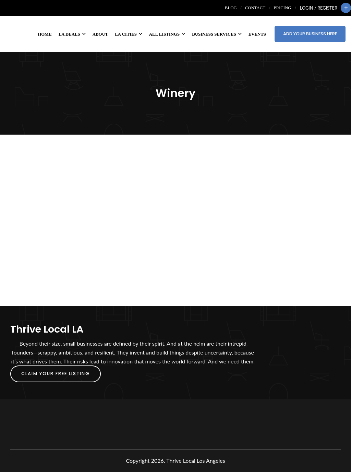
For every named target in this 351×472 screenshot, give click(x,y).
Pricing (282, 7)
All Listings (167, 34)
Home (45, 34)
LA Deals (72, 34)
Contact (255, 7)
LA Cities (128, 34)
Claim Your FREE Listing (55, 373)
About (100, 34)
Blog (231, 7)
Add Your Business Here (310, 34)
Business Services (217, 34)
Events (257, 34)
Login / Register (318, 8)
